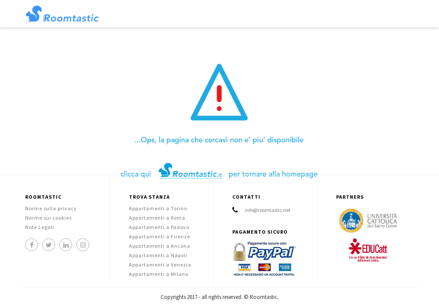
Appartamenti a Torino (158, 208)
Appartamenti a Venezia (160, 264)
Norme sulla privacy (51, 208)
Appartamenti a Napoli (158, 255)
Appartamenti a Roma (157, 217)
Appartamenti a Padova (159, 227)
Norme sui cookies (48, 217)
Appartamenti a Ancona (159, 246)
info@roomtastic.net (267, 210)
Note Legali (39, 227)
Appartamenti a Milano (158, 274)
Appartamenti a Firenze (159, 236)
